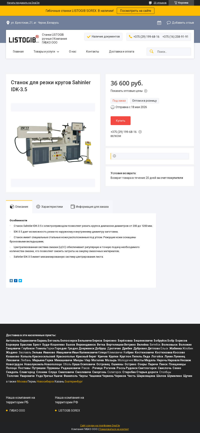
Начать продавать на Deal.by (23, 2)
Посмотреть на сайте (135, 11)
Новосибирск (45, 381)
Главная (18, 51)
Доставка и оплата (121, 51)
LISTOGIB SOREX (69, 410)
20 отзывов (160, 2)
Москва (22, 381)
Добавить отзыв (183, 22)
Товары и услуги (44, 51)
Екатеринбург (74, 381)
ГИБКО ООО (17, 410)
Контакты (92, 51)
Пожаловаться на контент (114, 429)
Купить (120, 120)
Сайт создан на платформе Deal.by (100, 425)
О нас (72, 51)
